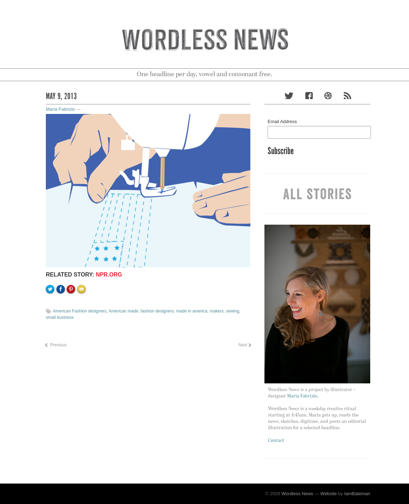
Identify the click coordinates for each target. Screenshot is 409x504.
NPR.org (109, 275)
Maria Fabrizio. (302, 396)
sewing (232, 311)
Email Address (282, 121)
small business (60, 317)
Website (329, 493)
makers (217, 311)
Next (244, 344)
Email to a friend (82, 313)
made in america (192, 311)
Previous (55, 344)
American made (123, 311)
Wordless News (297, 493)
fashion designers (157, 311)
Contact (276, 440)
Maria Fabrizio (60, 109)
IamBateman (357, 493)
